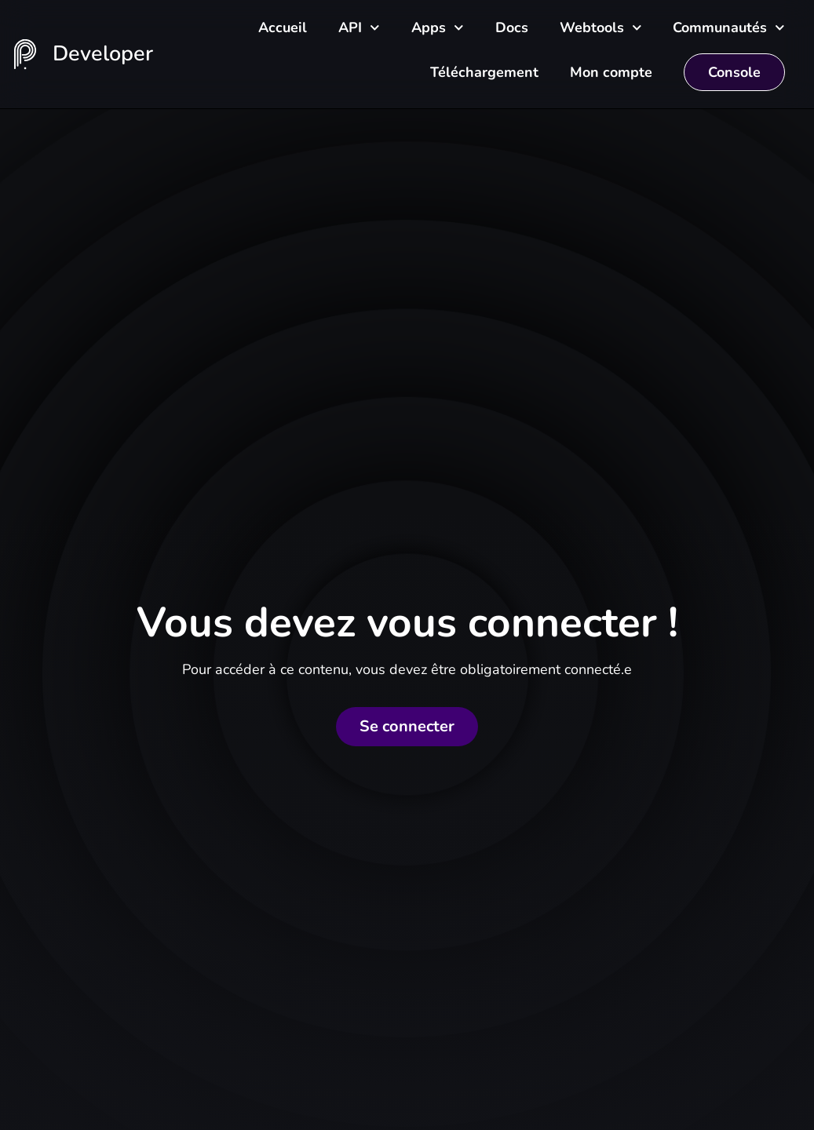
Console (734, 72)
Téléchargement (484, 72)
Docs (511, 27)
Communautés (729, 28)
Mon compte (611, 72)
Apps (437, 28)
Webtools (601, 28)
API (359, 28)
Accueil (282, 27)
